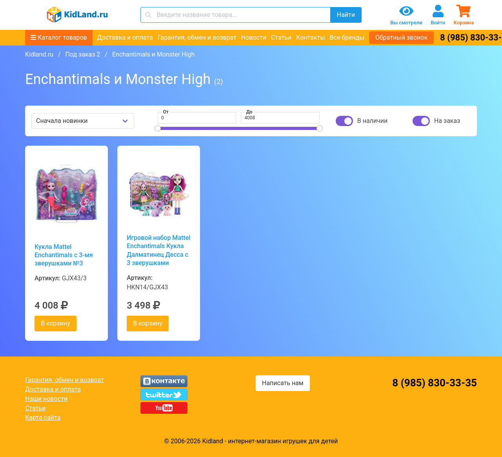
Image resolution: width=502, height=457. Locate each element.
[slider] (158, 128)
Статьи (281, 37)
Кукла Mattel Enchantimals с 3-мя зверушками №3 (64, 255)
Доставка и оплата (125, 37)
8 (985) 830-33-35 (434, 383)
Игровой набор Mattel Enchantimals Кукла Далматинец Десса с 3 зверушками (158, 250)
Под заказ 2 (82, 54)
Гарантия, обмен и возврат (197, 37)
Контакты (310, 37)
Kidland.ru (39, 54)
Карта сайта (42, 417)
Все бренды (347, 37)
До (249, 112)
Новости (253, 37)
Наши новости (46, 398)
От (166, 112)
